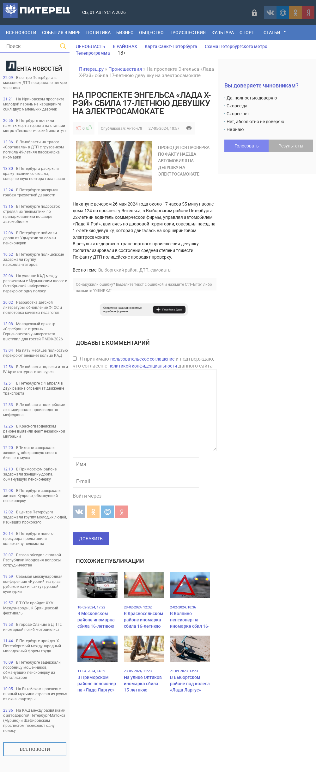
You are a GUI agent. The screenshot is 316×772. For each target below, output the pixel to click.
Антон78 (134, 128)
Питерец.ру (91, 69)
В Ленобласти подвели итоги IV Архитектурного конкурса (35, 369)
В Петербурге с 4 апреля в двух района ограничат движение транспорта (33, 388)
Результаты (290, 146)
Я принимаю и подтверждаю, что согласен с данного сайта (143, 362)
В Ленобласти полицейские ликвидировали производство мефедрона (34, 409)
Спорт (247, 32)
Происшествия (187, 32)
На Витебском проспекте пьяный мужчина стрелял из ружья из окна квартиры (35, 693)
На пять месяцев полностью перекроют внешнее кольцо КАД (35, 353)
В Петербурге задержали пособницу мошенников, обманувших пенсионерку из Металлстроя (32, 670)
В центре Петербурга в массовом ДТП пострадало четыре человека (35, 82)
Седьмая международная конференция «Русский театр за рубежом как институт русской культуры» (33, 584)
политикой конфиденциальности (142, 366)
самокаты (161, 270)
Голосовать (246, 146)
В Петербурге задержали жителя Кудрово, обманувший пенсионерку (32, 495)
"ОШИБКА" (102, 290)
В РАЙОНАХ (125, 46)
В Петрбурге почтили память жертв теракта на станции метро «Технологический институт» (35, 125)
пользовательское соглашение (142, 359)
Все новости (35, 749)
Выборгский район (117, 270)
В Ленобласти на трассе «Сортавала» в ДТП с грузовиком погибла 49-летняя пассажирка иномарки (33, 149)
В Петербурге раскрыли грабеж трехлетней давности (30, 192)
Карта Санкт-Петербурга (171, 46)
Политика (98, 32)
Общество (151, 32)
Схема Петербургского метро (236, 46)
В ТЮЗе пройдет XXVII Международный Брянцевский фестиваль (30, 607)
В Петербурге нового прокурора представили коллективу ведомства (28, 538)
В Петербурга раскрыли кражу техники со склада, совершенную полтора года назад (34, 173)
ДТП (144, 270)
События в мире (61, 32)
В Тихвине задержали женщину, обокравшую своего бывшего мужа (30, 452)
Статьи (272, 32)
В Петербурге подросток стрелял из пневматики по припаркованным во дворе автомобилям (31, 214)
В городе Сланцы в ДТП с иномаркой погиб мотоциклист (32, 627)
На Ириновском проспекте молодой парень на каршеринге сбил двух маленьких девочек (33, 103)
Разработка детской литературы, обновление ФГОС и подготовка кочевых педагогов (32, 307)
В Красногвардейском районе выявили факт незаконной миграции (34, 431)
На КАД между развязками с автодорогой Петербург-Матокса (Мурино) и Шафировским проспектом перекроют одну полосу (34, 720)
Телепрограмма (93, 53)
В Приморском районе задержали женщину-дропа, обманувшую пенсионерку (30, 474)
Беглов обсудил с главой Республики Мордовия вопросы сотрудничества (32, 559)
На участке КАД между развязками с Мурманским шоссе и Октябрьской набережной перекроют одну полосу (35, 283)
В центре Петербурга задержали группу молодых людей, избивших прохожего (35, 516)
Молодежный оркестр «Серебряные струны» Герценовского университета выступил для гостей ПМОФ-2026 (33, 331)
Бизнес (124, 32)
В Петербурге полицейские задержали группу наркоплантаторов (33, 259)
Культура (222, 32)
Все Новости (21, 32)
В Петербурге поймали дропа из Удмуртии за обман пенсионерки (30, 237)
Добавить (91, 539)
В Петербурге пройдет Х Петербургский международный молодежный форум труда (32, 645)
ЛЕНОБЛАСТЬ (90, 46)
